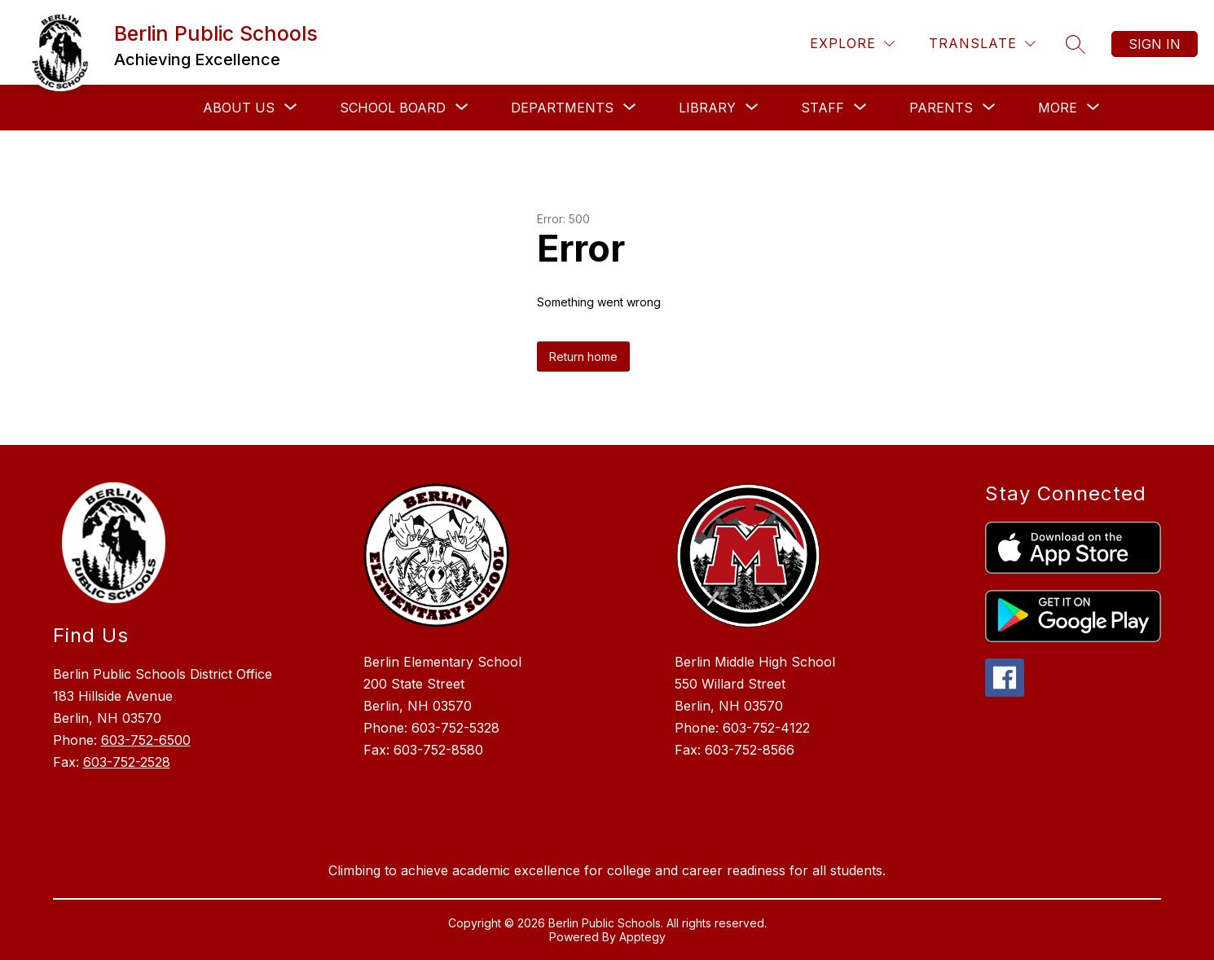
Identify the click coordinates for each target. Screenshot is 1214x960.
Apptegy (642, 937)
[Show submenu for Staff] (822, 107)
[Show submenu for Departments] (562, 107)
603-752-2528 (126, 762)
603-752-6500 (146, 740)
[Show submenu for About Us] (239, 107)
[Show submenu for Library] (707, 107)
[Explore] (852, 43)
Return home (583, 356)
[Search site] (1075, 44)
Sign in (1154, 44)
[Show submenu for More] (1057, 107)
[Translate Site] (982, 43)
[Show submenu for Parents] (941, 107)
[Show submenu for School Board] (393, 107)
